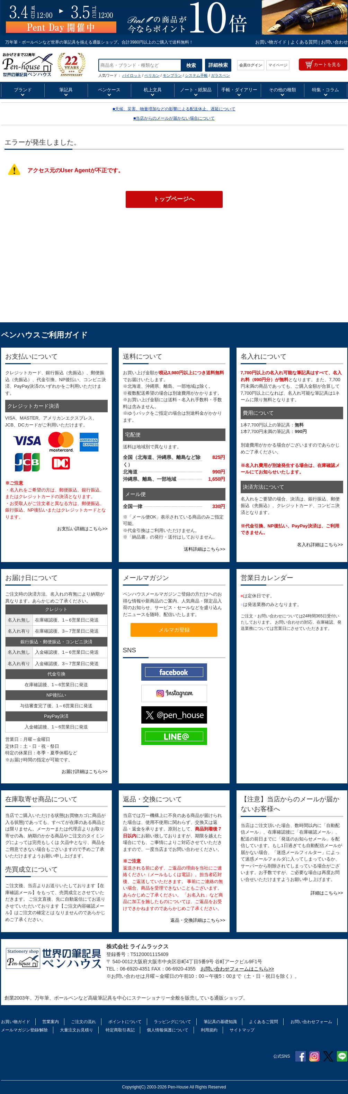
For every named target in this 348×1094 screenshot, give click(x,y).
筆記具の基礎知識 (220, 1021)
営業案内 (50, 1021)
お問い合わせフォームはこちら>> (237, 969)
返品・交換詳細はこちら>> (197, 920)
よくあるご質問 (263, 1021)
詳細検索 (218, 65)
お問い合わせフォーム (311, 1021)
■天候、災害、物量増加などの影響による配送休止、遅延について (174, 109)
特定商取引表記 (120, 1030)
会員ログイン (250, 65)
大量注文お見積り (76, 1030)
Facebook (300, 1056)
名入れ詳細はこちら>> (320, 544)
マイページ (277, 65)
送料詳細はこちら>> (204, 549)
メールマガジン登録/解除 (24, 1030)
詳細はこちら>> (327, 892)
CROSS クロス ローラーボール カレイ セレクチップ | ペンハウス (44, 64)
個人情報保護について (167, 1030)
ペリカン (152, 75)
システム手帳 (196, 75)
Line (342, 1056)
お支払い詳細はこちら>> (82, 528)
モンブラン (172, 75)
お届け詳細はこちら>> (84, 771)
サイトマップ (242, 1030)
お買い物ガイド (271, 42)
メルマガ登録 (174, 630)
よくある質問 (304, 42)
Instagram (314, 1056)
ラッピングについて (172, 1021)
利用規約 (209, 1030)
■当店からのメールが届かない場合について (174, 118)
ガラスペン (220, 75)
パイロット (131, 75)
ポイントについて (125, 1021)
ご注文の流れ (83, 1021)
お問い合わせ (334, 42)
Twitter (328, 1056)
